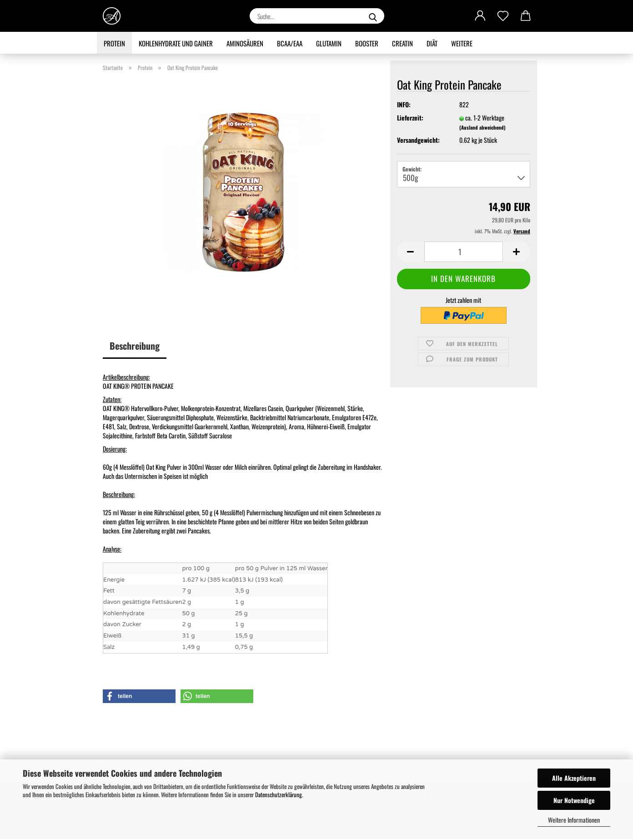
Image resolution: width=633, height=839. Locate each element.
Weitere (461, 43)
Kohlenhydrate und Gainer (176, 43)
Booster (366, 43)
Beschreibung (135, 345)
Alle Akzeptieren (574, 778)
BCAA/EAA (289, 43)
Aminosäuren (244, 43)
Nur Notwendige (574, 800)
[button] (480, 16)
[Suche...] (373, 16)
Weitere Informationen (574, 819)
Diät (432, 43)
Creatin (402, 43)
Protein (114, 43)
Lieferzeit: (410, 117)
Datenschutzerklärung (278, 794)
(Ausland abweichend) (482, 127)
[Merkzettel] (503, 16)
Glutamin (329, 43)
